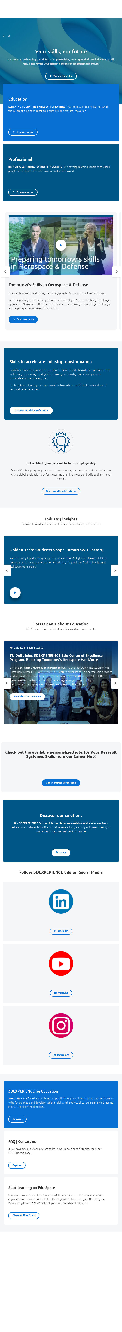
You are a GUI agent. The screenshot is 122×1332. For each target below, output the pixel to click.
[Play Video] (61, 76)
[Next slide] (116, 271)
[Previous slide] (5, 271)
